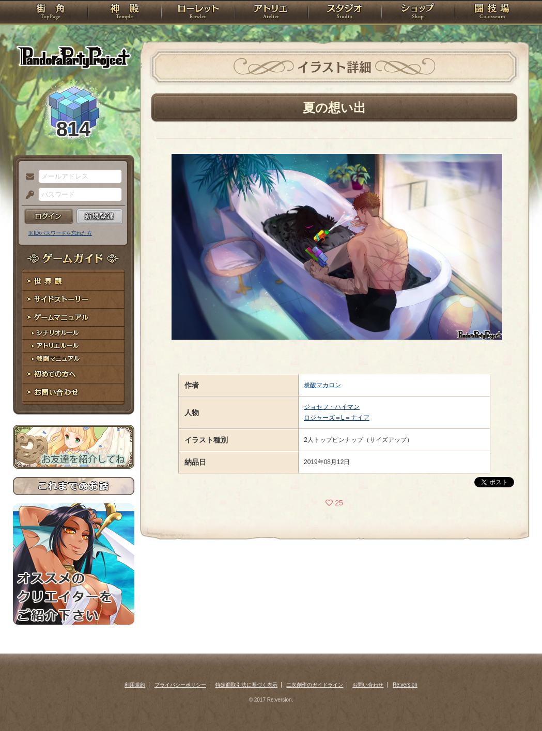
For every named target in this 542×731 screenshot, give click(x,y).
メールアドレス (27, 177)
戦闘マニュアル (73, 359)
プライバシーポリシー (180, 685)
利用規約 (135, 685)
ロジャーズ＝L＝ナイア (336, 417)
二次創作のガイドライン (314, 685)
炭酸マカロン (322, 385)
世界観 (73, 282)
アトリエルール (73, 346)
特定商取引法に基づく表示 (246, 685)
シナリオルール (73, 333)
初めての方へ (73, 375)
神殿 (124, 13)
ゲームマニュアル (73, 318)
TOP (50, 13)
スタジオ (344, 13)
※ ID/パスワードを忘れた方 (60, 233)
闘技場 (492, 13)
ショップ (418, 13)
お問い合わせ (73, 393)
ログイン (48, 216)
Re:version (405, 685)
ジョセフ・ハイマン (332, 406)
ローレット (198, 13)
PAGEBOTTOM (516, 703)
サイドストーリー (73, 300)
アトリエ (271, 13)
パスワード (27, 195)
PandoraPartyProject (73, 56)
